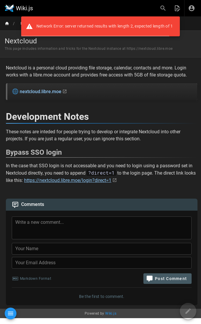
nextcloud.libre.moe (36, 91)
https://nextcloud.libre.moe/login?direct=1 (67, 180)
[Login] (192, 8)
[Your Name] (101, 248)
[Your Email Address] (101, 262)
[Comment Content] (103, 228)
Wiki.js (110, 313)
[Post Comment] (167, 278)
